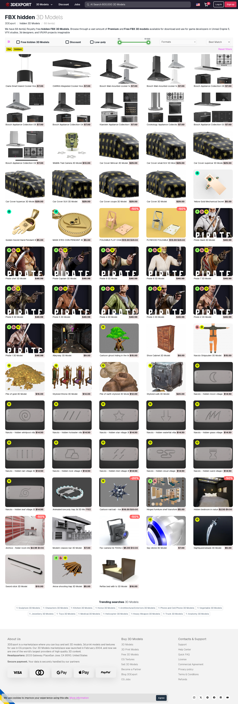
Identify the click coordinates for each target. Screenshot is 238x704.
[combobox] (178, 42)
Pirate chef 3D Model (16, 278)
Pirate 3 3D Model (155, 317)
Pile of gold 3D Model (16, 394)
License (182, 659)
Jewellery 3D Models (41, 613)
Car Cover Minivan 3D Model (114, 163)
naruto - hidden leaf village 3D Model (24, 509)
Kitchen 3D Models (82, 608)
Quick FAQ (184, 654)
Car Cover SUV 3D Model (65, 201)
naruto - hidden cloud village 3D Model (166, 471)
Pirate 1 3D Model (14, 355)
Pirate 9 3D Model (108, 278)
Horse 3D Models (105, 608)
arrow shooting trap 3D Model (67, 586)
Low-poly (98, 42)
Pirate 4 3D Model (108, 317)
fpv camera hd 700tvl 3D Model (115, 548)
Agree (161, 698)
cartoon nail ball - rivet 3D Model (116, 509)
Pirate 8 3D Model (155, 278)
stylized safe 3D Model (158, 394)
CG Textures (127, 659)
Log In (219, 4)
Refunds (182, 679)
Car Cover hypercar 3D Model (20, 201)
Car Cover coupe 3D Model (113, 201)
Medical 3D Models (89, 613)
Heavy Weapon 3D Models (145, 613)
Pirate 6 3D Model (14, 317)
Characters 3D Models (55, 608)
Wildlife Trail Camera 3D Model (67, 163)
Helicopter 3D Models (115, 613)
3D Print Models (130, 649)
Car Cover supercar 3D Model (208, 163)
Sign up (230, 4)
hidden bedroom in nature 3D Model (211, 509)
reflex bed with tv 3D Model (113, 586)
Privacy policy (185, 669)
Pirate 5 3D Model (61, 317)
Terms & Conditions (188, 674)
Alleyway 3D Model (62, 355)
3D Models (127, 644)
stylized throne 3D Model (65, 394)
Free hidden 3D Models (32, 42)
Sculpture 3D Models (28, 608)
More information (79, 697)
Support (182, 644)
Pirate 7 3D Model (202, 278)
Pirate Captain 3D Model (64, 278)
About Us (14, 639)
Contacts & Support (192, 639)
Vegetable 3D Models (209, 608)
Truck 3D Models (173, 613)
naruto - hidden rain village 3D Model (24, 471)
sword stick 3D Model (16, 586)
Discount (73, 42)
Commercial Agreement (190, 664)
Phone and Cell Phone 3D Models (176, 608)
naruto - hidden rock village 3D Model (71, 471)
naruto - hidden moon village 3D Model (213, 394)
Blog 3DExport (129, 674)
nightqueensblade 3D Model (207, 548)
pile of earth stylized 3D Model (115, 394)
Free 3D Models (130, 654)
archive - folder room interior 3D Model (25, 548)
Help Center (184, 649)
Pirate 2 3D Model (202, 317)
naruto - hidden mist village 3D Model (118, 471)
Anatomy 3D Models (197, 613)
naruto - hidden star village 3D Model (118, 432)
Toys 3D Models (65, 613)
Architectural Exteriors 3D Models (136, 608)
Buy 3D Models (132, 639)
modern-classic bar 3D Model (67, 548)
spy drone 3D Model (157, 548)
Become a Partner (131, 669)
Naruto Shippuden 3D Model (207, 355)
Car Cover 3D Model (157, 201)
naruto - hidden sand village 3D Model (213, 471)
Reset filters (225, 49)
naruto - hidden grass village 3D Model (213, 432)
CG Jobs (126, 679)
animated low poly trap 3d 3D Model (70, 509)
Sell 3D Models (129, 664)
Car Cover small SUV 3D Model (162, 163)
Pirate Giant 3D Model (204, 240)
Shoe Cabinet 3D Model (158, 355)
